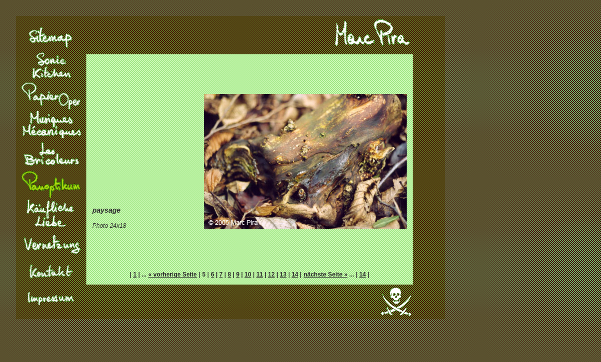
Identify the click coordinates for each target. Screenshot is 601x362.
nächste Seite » (325, 274)
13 (283, 274)
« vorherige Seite (172, 274)
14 (295, 274)
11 (259, 274)
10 (248, 274)
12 (271, 274)
